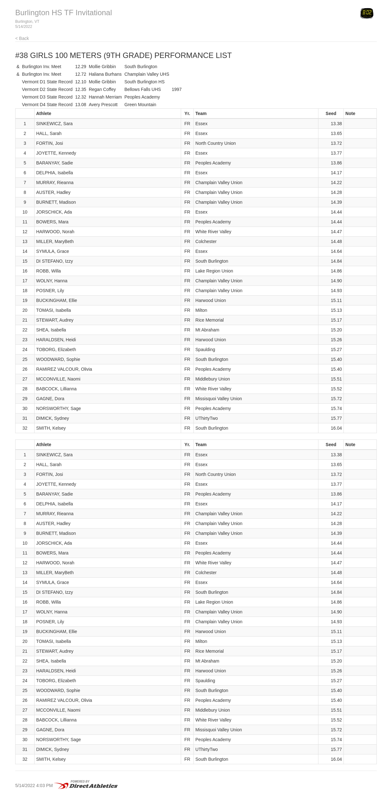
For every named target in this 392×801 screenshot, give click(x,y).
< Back (22, 38)
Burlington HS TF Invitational (63, 12)
